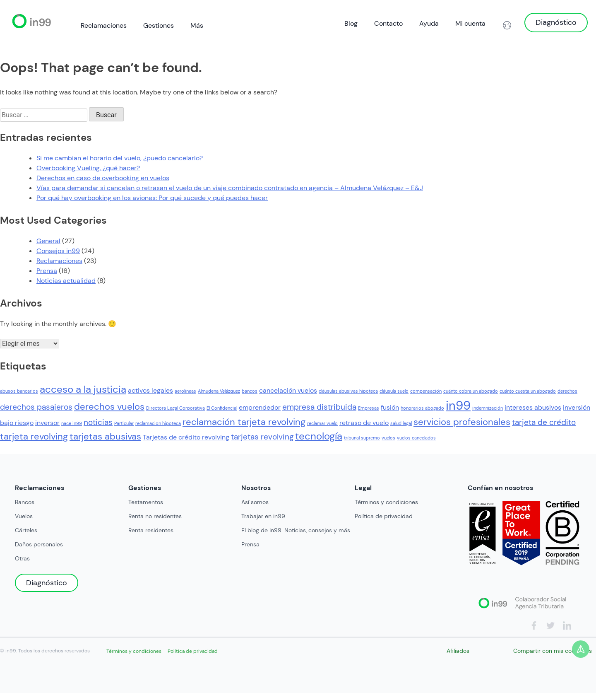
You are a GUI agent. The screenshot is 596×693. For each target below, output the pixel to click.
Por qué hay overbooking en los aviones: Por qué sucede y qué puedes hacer (152, 197)
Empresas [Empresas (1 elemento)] (368, 408)
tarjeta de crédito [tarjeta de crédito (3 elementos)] (544, 422)
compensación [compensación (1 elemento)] (426, 391)
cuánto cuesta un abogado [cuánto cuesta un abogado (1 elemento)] (528, 391)
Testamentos (145, 502)
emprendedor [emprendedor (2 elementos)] (260, 407)
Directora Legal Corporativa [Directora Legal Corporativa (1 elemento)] (175, 408)
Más (196, 25)
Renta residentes (150, 530)
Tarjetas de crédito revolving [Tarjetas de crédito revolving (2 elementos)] (186, 437)
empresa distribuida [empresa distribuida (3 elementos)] (319, 407)
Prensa (46, 270)
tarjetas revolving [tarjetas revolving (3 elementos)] (262, 437)
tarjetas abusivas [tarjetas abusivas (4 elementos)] (105, 436)
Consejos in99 (58, 250)
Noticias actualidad (66, 280)
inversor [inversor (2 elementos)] (47, 422)
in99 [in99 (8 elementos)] (458, 405)
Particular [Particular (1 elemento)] (124, 423)
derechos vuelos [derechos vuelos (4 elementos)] (109, 407)
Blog (351, 23)
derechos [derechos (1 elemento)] (567, 391)
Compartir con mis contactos (552, 650)
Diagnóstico (556, 22)
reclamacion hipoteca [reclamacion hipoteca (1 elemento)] (158, 423)
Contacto (388, 23)
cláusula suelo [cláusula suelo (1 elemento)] (394, 391)
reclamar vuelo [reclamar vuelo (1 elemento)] (322, 423)
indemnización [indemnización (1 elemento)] (487, 408)
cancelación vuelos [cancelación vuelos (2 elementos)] (288, 390)
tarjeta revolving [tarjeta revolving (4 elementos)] (34, 436)
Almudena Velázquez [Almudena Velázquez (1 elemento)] (219, 391)
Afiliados (458, 650)
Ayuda (429, 23)
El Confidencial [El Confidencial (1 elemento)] (222, 408)
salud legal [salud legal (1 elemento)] (401, 423)
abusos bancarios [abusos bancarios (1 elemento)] (19, 391)
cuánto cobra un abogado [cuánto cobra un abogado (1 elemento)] (470, 391)
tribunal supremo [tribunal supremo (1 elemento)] (362, 438)
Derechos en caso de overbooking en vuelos (102, 178)
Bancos (24, 502)
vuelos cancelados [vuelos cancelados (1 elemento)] (416, 438)
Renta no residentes (155, 516)
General (48, 241)
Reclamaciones (104, 25)
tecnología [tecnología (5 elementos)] (318, 436)
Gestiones (158, 25)
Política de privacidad (384, 516)
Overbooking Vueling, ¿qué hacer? (88, 168)
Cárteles (26, 530)
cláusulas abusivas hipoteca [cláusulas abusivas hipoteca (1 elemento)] (348, 391)
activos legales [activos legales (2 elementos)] (150, 390)
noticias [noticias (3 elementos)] (98, 422)
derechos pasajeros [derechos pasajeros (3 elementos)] (36, 407)
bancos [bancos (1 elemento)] (249, 391)
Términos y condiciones (386, 502)
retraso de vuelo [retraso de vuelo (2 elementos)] (364, 422)
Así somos (255, 502)
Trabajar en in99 (263, 516)
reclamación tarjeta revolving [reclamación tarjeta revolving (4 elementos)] (244, 422)
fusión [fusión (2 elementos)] (390, 407)
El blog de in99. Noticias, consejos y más (295, 530)
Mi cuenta (470, 23)
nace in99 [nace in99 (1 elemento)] (71, 423)
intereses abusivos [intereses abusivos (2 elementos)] (533, 407)
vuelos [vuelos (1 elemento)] (388, 438)
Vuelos (24, 516)
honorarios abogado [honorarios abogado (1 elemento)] (422, 408)
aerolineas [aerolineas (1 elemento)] (185, 391)
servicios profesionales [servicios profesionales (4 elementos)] (461, 422)
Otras (22, 558)
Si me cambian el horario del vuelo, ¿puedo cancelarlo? (120, 158)
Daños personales (39, 544)
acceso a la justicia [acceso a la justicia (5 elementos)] (83, 389)
